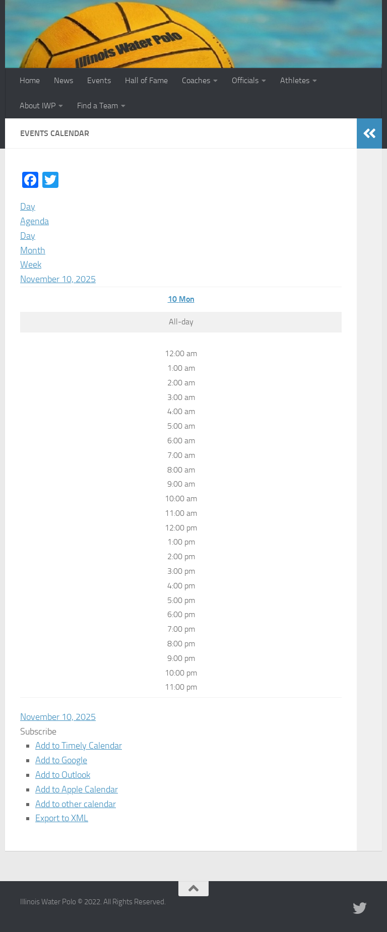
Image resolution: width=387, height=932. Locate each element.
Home (30, 80)
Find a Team (97, 105)
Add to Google (61, 760)
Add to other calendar (75, 804)
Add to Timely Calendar (78, 745)
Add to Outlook (62, 774)
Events (99, 80)
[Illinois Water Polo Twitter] (360, 908)
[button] (38, 731)
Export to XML (61, 818)
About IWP (37, 105)
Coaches (196, 80)
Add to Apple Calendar (76, 789)
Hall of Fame (146, 80)
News (63, 80)
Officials (245, 80)
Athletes (294, 80)
